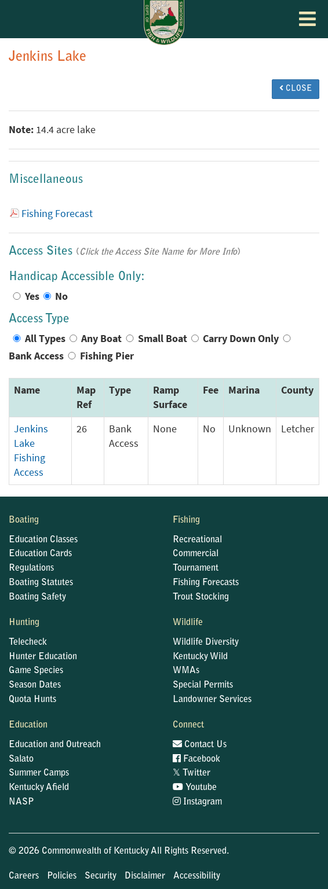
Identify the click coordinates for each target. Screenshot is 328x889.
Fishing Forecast (57, 213)
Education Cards (40, 554)
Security (100, 876)
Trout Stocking (201, 597)
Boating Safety (37, 597)
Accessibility (196, 876)
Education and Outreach (55, 745)
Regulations (31, 568)
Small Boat (162, 338)
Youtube (195, 787)
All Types (45, 338)
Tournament (195, 568)
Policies (61, 876)
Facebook (196, 759)
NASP (21, 802)
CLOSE (295, 88)
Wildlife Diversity (206, 642)
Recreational (197, 540)
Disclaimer (145, 876)
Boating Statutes (41, 582)
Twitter (191, 773)
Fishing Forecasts (206, 582)
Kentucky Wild (200, 657)
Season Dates (35, 685)
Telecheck (28, 642)
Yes (32, 296)
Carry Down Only (241, 338)
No (61, 296)
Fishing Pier (107, 356)
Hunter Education (43, 657)
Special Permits (203, 685)
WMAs (186, 670)
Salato (21, 759)
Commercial (195, 554)
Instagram (197, 802)
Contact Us (200, 745)
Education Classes (43, 540)
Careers (24, 876)
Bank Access (36, 356)
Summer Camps (39, 773)
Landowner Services (212, 699)
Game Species (36, 670)
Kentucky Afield (39, 787)
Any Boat (101, 338)
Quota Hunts (32, 699)
